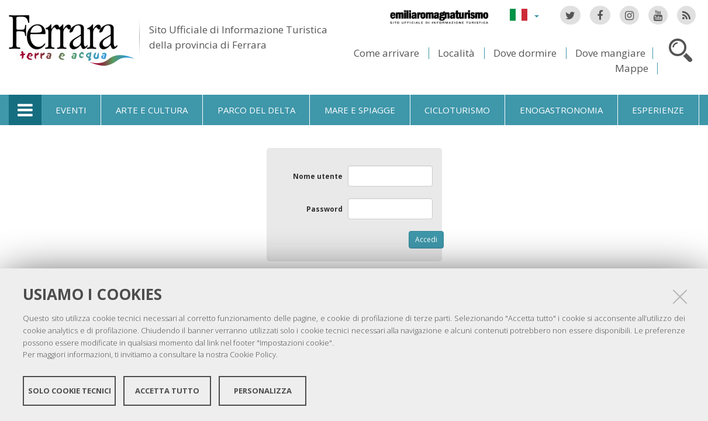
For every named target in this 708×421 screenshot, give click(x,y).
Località (456, 53)
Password (324, 209)
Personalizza (263, 390)
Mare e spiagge (359, 110)
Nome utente (318, 176)
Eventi (71, 110)
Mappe (631, 68)
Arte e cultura (152, 110)
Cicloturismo (457, 110)
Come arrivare (386, 53)
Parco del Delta (256, 110)
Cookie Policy (253, 354)
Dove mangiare (610, 53)
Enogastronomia (561, 110)
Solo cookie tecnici (69, 390)
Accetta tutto (167, 390)
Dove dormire (525, 53)
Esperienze (658, 110)
